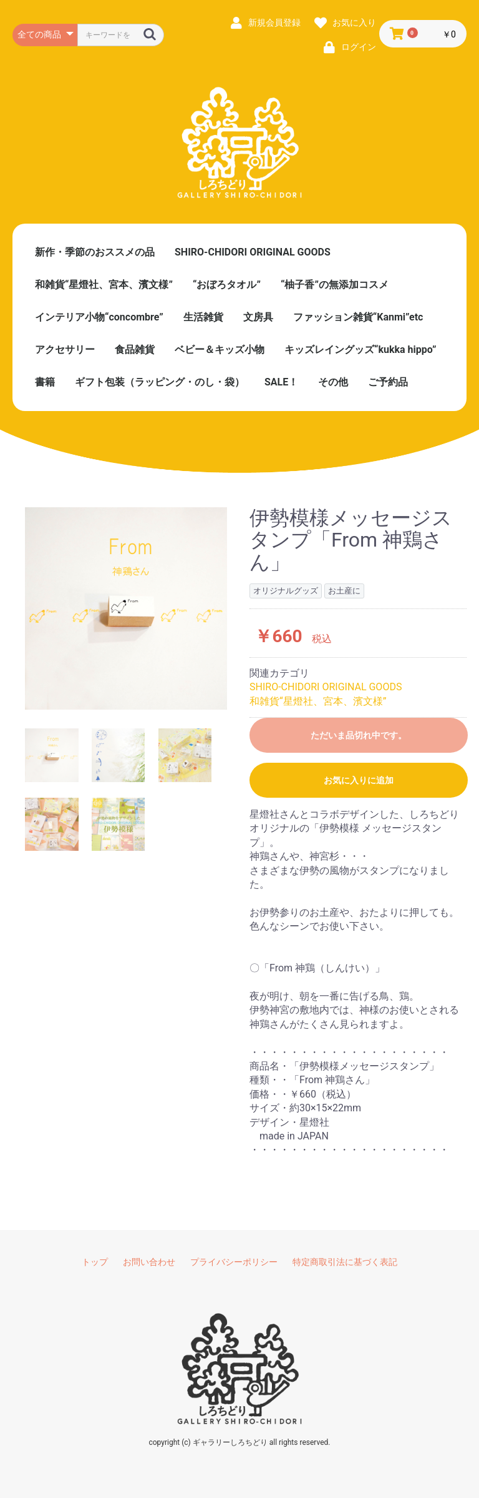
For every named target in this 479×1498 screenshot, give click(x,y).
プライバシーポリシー (234, 1262)
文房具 (258, 317)
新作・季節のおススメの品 (95, 252)
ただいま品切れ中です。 (359, 735)
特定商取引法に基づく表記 (345, 1262)
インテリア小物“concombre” (99, 317)
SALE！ (281, 382)
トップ (95, 1262)
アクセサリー (65, 349)
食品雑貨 (135, 349)
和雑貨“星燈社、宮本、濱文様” (104, 284)
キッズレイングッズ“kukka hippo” (360, 349)
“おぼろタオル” (227, 284)
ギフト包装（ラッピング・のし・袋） (159, 382)
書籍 (45, 382)
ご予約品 (388, 382)
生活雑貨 (203, 317)
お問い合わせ (149, 1262)
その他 (333, 382)
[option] (126, 608)
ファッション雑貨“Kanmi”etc (358, 317)
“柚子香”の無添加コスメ (335, 284)
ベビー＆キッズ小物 (219, 349)
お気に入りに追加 (359, 780)
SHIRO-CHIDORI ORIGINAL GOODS (253, 252)
